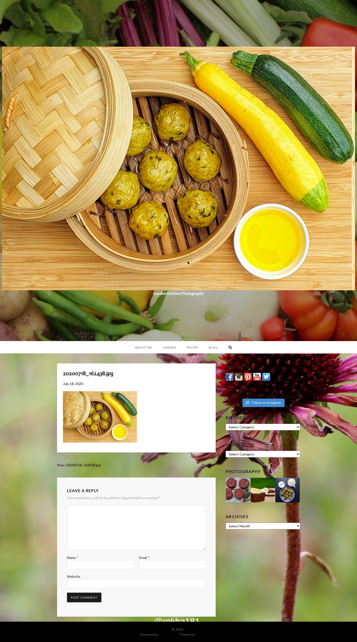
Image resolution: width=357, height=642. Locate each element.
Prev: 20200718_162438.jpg (79, 465)
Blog (213, 347)
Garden (169, 347)
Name (72, 557)
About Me (143, 347)
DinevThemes (206, 634)
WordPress (168, 634)
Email (144, 557)
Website (73, 576)
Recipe (192, 347)
